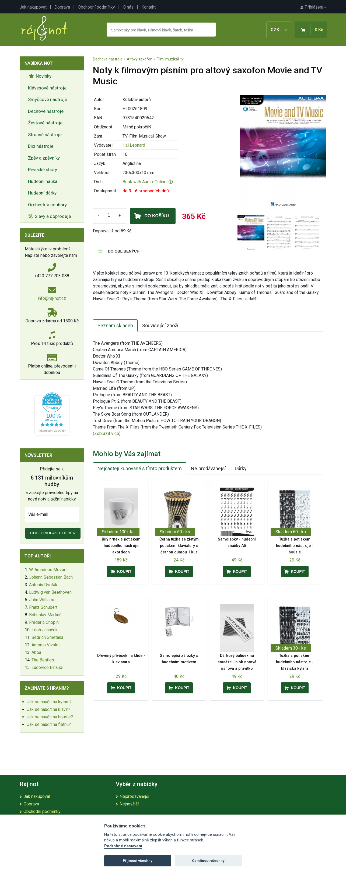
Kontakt (148, 7)
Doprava (62, 7)
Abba (36, 652)
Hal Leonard (134, 145)
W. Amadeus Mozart (48, 569)
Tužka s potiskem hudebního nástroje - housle (294, 545)
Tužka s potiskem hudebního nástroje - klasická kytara (294, 662)
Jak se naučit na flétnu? (49, 724)
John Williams (42, 599)
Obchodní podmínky (96, 7)
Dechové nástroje (46, 111)
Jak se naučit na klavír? (48, 709)
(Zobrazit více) (106, 433)
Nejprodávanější (208, 468)
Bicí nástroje (40, 146)
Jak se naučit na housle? (50, 716)
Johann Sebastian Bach (51, 577)
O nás (128, 7)
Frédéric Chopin (44, 622)
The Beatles (43, 659)
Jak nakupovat (33, 7)
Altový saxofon (139, 59)
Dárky (241, 468)
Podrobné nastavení (123, 846)
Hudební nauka (42, 181)
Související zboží (160, 325)
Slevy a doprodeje (50, 216)
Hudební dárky (42, 193)
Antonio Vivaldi (46, 644)
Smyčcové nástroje (47, 99)
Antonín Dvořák (43, 584)
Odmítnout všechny (208, 861)
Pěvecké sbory (42, 169)
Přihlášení (313, 7)
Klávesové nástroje (47, 88)
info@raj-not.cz (52, 298)
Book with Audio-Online (148, 181)
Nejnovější (129, 803)
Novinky (40, 76)
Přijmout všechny (137, 861)
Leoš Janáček (45, 629)
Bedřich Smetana (47, 637)
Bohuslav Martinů (45, 614)
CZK (279, 29)
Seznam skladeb (115, 325)
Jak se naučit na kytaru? (49, 701)
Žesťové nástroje (45, 122)
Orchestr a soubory (47, 204)
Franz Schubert (43, 607)
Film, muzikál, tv (170, 59)
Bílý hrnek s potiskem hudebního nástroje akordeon (121, 545)
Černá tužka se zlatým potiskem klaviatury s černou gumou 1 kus (179, 545)
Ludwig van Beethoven (50, 592)
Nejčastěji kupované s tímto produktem (139, 468)
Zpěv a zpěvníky (44, 158)
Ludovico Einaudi (47, 667)
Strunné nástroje (45, 134)
